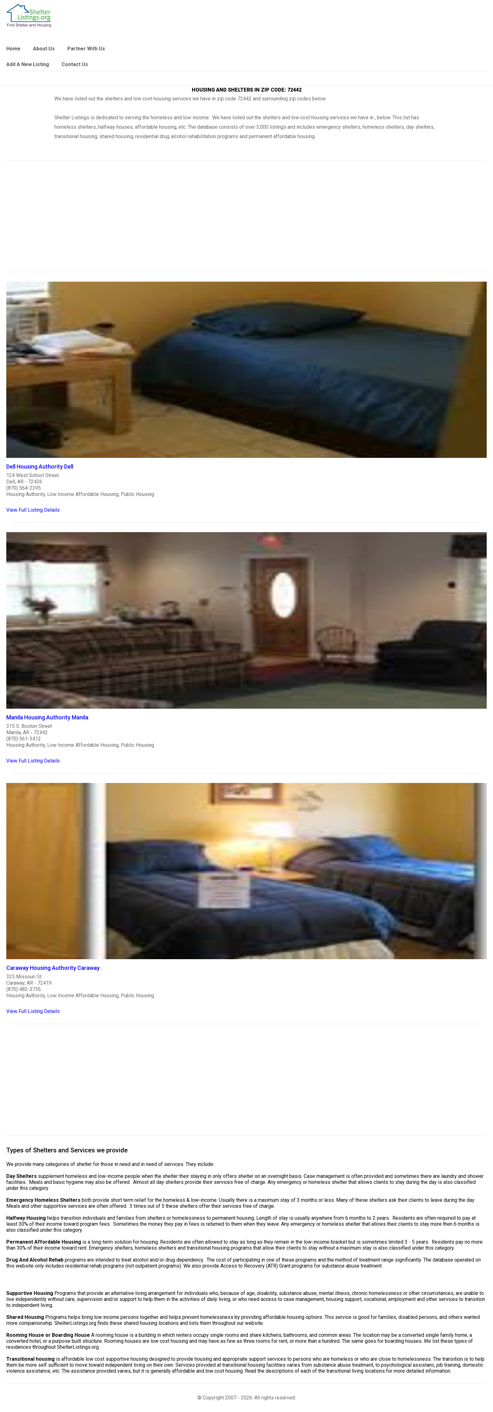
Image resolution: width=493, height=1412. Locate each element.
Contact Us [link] (75, 64)
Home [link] (13, 49)
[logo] (29, 15)
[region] (246, 220)
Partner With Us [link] (86, 49)
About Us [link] (44, 49)
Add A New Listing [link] (27, 64)
